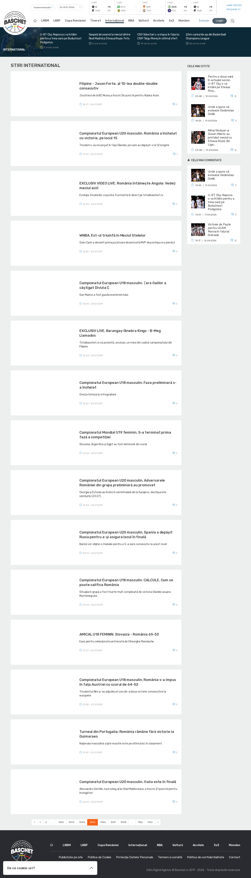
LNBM (45, 20)
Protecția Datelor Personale (134, 857)
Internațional (114, 20)
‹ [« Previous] (34, 822)
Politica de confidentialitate (205, 857)
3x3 (171, 20)
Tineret (95, 20)
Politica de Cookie (99, 857)
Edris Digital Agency (159, 870)
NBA (131, 20)
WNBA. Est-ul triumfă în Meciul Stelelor (112, 235)
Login (219, 20)
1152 (140, 822)
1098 (123, 822)
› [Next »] (157, 822)
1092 (61, 822)
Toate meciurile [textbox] (42, 7)
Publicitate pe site (71, 857)
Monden (184, 20)
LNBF (57, 20)
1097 (113, 822)
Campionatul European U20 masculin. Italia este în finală (127, 782)
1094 (82, 822)
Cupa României (75, 20)
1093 (71, 822)
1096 (103, 822)
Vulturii (143, 20)
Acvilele (158, 20)
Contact (234, 857)
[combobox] (42, 7)
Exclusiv (204, 20)
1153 (150, 822)
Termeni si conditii (170, 857)
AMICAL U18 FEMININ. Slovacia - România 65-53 (119, 634)
